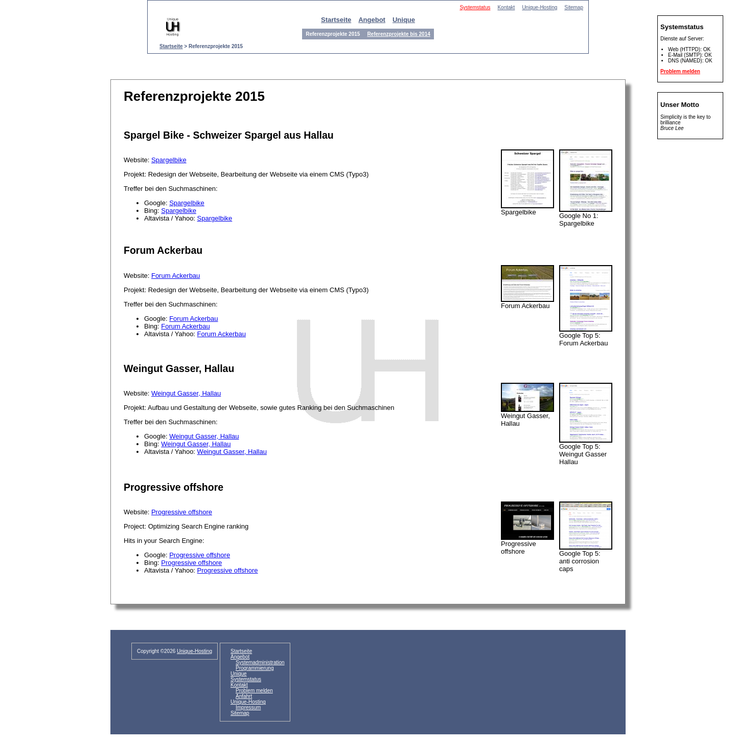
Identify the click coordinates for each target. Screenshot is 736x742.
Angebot (371, 20)
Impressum (248, 707)
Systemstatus (474, 7)
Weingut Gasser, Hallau (186, 393)
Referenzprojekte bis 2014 (398, 34)
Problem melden (680, 71)
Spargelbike (169, 160)
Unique (404, 20)
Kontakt (506, 7)
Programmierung (254, 668)
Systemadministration (260, 662)
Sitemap (573, 7)
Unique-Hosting (539, 7)
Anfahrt (244, 696)
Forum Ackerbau (175, 275)
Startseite (336, 20)
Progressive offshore (181, 512)
